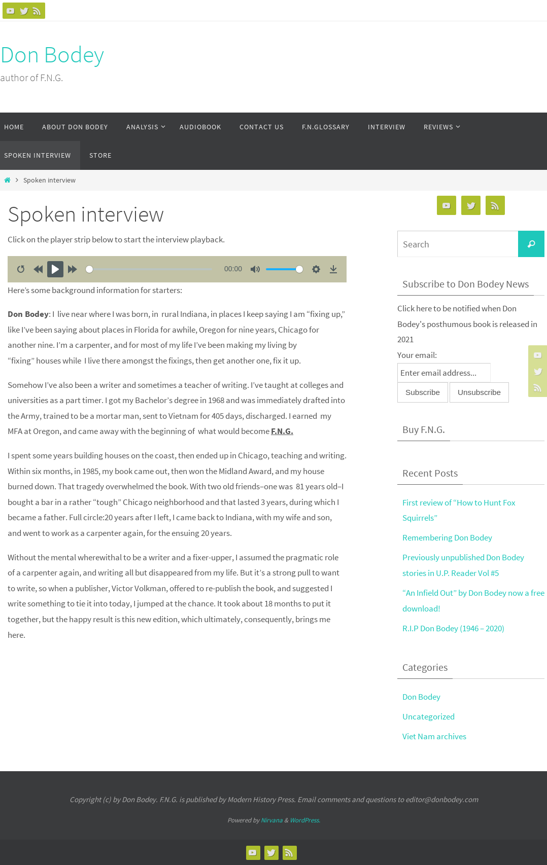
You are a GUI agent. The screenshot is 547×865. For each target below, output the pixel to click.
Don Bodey (52, 54)
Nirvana (272, 820)
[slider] (149, 269)
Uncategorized (428, 716)
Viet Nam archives (434, 736)
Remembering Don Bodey (447, 537)
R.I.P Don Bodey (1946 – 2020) (453, 628)
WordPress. (305, 820)
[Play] (55, 269)
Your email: (417, 355)
